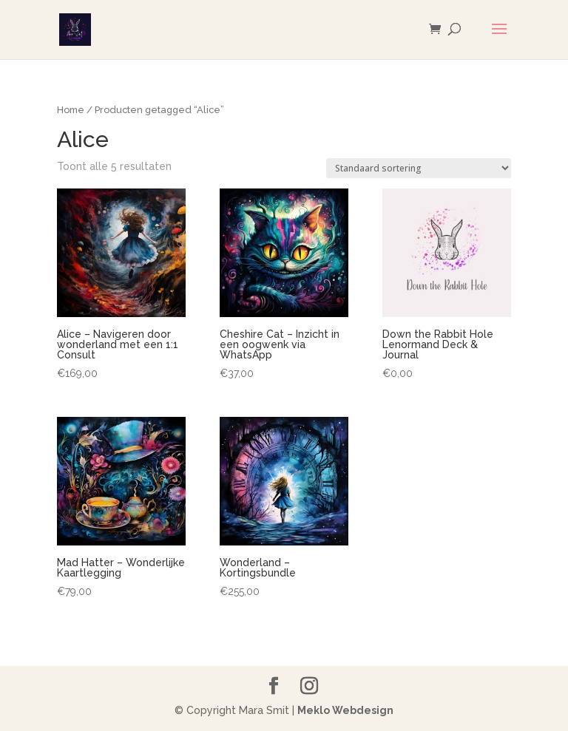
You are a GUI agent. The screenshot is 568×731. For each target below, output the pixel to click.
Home (70, 109)
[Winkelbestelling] (418, 168)
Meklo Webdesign (345, 710)
